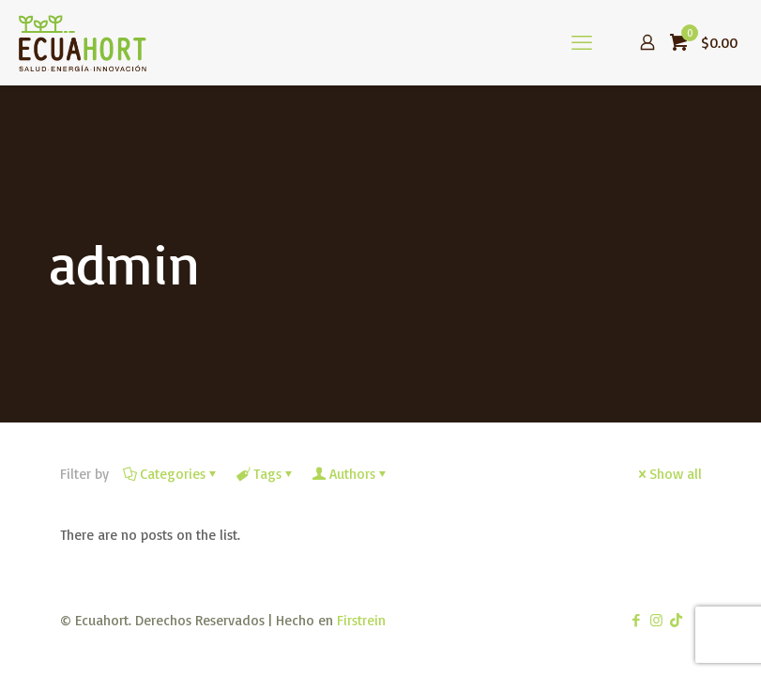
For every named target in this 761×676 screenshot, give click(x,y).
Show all (668, 474)
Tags (266, 474)
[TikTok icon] (676, 620)
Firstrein (361, 620)
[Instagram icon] (656, 620)
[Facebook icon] (637, 620)
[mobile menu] (582, 42)
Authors (350, 474)
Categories (171, 474)
